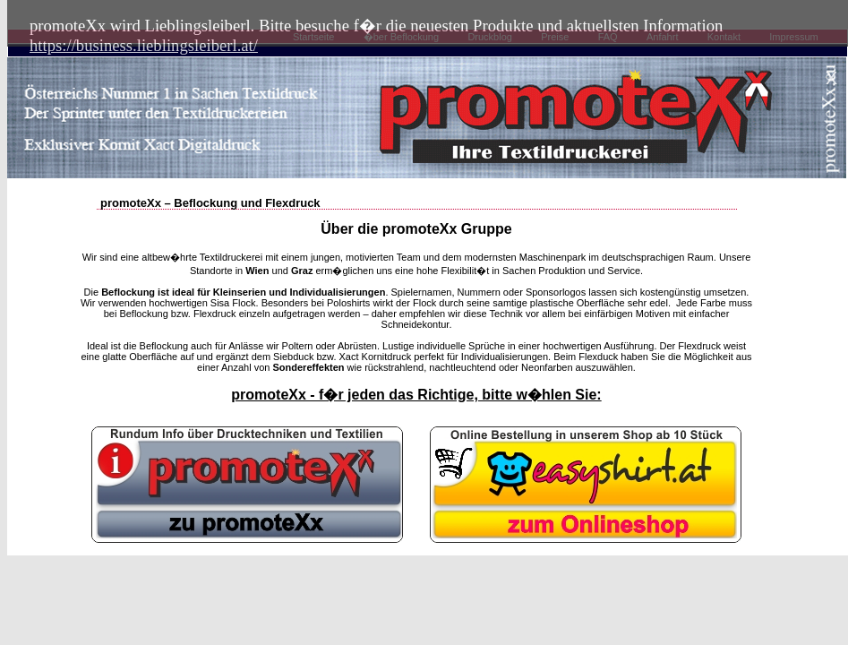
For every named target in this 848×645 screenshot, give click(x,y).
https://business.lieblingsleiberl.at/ (144, 45)
